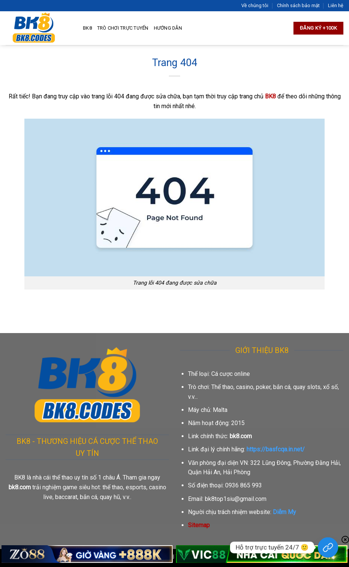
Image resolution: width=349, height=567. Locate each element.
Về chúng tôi (254, 5)
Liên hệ (335, 5)
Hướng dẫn (168, 28)
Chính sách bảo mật (298, 5)
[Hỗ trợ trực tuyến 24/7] (328, 547)
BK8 (87, 28)
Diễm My (284, 512)
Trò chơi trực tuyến (123, 28)
